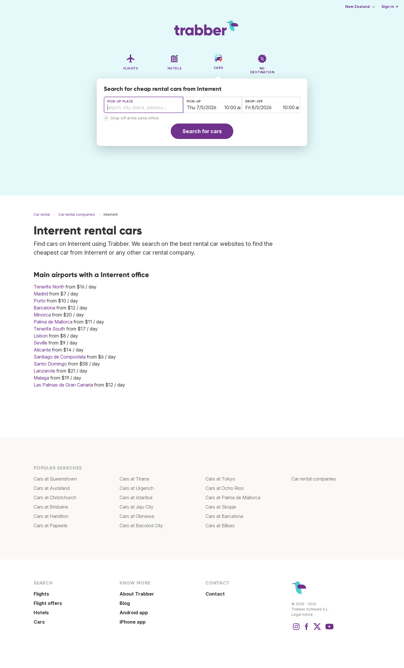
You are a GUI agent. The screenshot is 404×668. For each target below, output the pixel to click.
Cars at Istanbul (136, 497)
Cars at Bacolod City (141, 525)
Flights (41, 594)
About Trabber (137, 594)
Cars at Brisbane (51, 507)
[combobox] (143, 105)
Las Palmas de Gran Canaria (63, 385)
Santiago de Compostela (60, 357)
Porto (40, 301)
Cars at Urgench (137, 488)
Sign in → (389, 6)
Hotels (41, 612)
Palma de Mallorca (53, 322)
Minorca (42, 315)
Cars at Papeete (51, 525)
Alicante (42, 350)
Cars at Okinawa (137, 516)
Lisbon (41, 336)
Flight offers (48, 603)
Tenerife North (49, 287)
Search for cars (202, 131)
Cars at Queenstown (55, 479)
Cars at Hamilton (51, 516)
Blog (125, 603)
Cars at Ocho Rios (225, 488)
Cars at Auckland (52, 488)
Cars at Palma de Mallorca (233, 497)
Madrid (41, 294)
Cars (39, 622)
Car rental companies (313, 479)
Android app (134, 612)
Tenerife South (49, 329)
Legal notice (302, 614)
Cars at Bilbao (220, 525)
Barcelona (44, 308)
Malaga (41, 378)
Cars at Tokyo (220, 479)
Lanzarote (44, 371)
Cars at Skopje (221, 507)
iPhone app (133, 622)
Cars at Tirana (134, 479)
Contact (215, 594)
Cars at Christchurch (55, 497)
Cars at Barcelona (224, 516)
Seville (40, 343)
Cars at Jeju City (136, 507)
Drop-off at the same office (135, 118)
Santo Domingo (50, 364)
